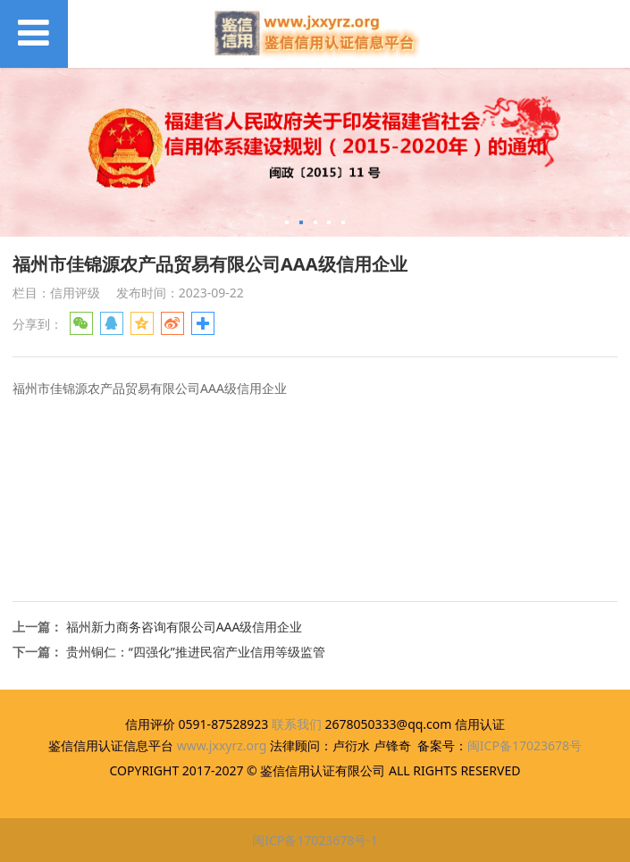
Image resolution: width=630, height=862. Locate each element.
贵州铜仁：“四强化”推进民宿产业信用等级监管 (195, 651)
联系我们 (297, 724)
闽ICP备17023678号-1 (315, 840)
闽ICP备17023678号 (524, 745)
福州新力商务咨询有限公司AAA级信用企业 (184, 626)
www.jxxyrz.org (222, 745)
